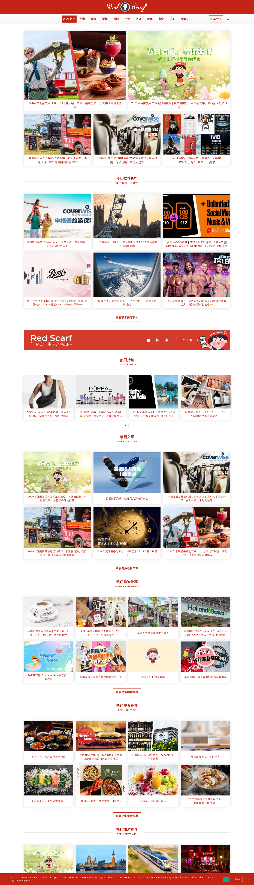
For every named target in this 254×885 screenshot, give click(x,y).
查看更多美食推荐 (127, 816)
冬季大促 (216, 18)
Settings (237, 879)
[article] (75, 71)
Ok (226, 879)
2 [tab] (128, 425)
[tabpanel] (48, 398)
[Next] (226, 398)
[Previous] (28, 398)
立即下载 (186, 340)
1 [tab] (125, 425)
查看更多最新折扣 (127, 317)
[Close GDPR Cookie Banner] (249, 879)
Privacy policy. (22, 880)
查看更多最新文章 (127, 568)
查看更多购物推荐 (127, 692)
